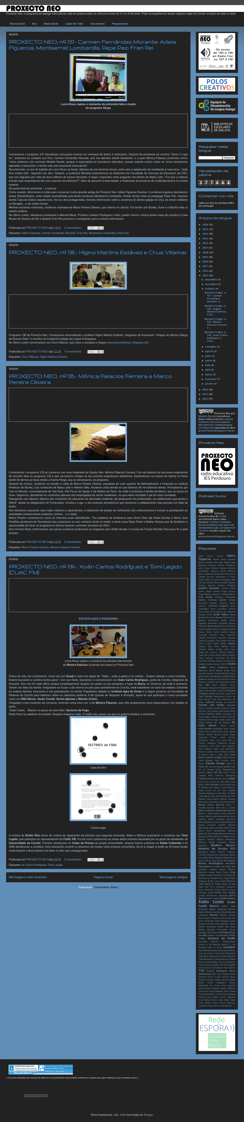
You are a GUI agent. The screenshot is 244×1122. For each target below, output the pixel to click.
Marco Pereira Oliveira (35, 547)
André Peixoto (228, 582)
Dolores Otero (228, 679)
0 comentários (73, 227)
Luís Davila (225, 784)
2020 (205, 252)
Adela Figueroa (31, 233)
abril (208, 369)
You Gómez (213, 1005)
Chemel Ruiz (205, 646)
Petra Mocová (222, 889)
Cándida (208, 629)
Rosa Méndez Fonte (225, 923)
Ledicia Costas (206, 778)
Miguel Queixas (207, 839)
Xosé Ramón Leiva (208, 1002)
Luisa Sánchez (228, 787)
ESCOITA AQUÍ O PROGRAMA (98, 618)
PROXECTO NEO (37, 227)
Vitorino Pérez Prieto (210, 977)
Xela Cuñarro (228, 985)
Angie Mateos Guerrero (210, 594)
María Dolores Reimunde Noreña (217, 810)
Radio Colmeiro (213, 898)
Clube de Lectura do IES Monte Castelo (217, 655)
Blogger (148, 1114)
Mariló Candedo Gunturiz (221, 819)
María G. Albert (206, 813)
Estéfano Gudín (223, 693)
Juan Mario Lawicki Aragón (217, 756)
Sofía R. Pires (214, 947)
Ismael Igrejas (214, 734)
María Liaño (211, 816)
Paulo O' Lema (213, 883)
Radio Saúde (51, 23)
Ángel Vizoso (228, 591)
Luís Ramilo (214, 787)
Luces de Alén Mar (219, 781)
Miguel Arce (229, 836)
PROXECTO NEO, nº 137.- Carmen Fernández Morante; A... (215, 297)
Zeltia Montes (225, 1005)
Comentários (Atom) (106, 887)
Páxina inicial (17, 23)
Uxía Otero (217, 974)
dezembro (211, 279)
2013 (205, 394)
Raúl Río (216, 912)
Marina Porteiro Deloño (212, 825)
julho (208, 356)
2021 (205, 247)
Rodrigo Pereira (206, 923)
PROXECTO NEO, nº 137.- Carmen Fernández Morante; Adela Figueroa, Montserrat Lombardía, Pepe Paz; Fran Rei (92, 45)
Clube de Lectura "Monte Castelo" (217, 652)
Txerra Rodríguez (217, 970)
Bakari (232, 614)
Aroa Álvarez (216, 611)
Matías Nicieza (220, 833)
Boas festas (214, 626)
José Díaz (215, 746)
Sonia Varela (217, 950)
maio (208, 365)
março (209, 374)
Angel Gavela (213, 591)
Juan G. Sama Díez (219, 754)
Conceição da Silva (225, 658)
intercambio (205, 728)
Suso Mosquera (228, 953)
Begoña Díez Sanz (207, 617)
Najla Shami (209, 857)
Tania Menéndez (206, 959)
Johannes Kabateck (217, 743)
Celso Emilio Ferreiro (225, 640)
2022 (205, 243)
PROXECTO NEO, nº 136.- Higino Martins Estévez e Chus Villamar (98, 252)
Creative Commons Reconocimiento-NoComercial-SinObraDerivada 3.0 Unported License (217, 526)
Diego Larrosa (214, 679)
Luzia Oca (211, 790)
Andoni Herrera (214, 582)
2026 (205, 224)
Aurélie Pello (205, 614)
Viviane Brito (228, 977)
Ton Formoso (216, 967)
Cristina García (213, 664)
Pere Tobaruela (206, 889)
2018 (205, 261)
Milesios (202, 842)
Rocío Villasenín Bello (209, 921)
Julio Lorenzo (222, 760)
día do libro (204, 676)
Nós (34, 23)
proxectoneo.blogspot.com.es (217, 430)
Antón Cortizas (208, 599)
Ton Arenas (204, 967)
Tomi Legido (55, 864)
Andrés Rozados (209, 588)
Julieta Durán (228, 757)
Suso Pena (203, 956)
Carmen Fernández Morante (58, 233)
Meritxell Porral (216, 836)
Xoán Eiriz (203, 991)
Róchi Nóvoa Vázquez (209, 918)
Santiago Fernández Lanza (221, 929)
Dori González (222, 682)
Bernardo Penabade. (218, 623)
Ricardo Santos (227, 915)
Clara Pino (230, 649)
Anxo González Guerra (223, 608)
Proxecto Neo (222, 413)
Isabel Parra (204, 731)
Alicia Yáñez (204, 579)
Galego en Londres (225, 702)
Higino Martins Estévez (54, 356)
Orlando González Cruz (217, 875)
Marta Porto (205, 830)
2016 (205, 270)
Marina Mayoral (228, 822)
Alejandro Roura (222, 574)
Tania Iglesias (228, 956)
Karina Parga (215, 763)
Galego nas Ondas (211, 704)
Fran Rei (82, 233)
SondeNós (229, 947)
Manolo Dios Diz (211, 796)
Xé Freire (215, 985)
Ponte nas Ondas (225, 892)
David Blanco (215, 670)
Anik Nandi (205, 597)
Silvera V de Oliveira (209, 944)
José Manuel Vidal (208, 748)
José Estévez (228, 746)
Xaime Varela (221, 979)
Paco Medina (212, 878)
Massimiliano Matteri (224, 830)
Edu (207, 684)
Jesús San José (217, 740)
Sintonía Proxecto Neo (211, 515)
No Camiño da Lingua (221, 866)
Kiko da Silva (211, 766)
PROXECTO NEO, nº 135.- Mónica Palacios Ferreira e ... (216, 323)
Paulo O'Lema (228, 884)
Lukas (201, 790)
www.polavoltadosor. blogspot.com (127, 342)
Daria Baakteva (218, 667)
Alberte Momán (219, 568)
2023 (205, 238)
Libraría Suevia (221, 778)
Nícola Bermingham (226, 860)
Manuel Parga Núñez (209, 799)
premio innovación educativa (213, 895)
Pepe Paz (123, 233)
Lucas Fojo (204, 781)
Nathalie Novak (222, 857)
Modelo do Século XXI (217, 848)
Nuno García (222, 872)
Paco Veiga (224, 878)
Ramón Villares (205, 912)
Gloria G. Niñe (228, 708)
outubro (210, 288)
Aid (215, 562)
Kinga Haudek (224, 766)
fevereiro (211, 379)
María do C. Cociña (225, 807)
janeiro (209, 383)
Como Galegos (206, 658)
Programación (120, 23)
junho (209, 360)
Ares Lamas (204, 611)
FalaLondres (219, 696)
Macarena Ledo (214, 793)
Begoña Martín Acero (225, 617)
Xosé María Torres (208, 1000)
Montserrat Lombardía (102, 233)
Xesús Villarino (227, 988)
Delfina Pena (229, 673)
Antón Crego (227, 599)
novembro (211, 284)
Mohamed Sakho (207, 852)
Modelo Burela (207, 416)
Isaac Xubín (229, 728)
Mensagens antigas (174, 877)
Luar (232, 778)
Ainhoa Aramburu (226, 565)
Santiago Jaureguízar (208, 932)
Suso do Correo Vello (209, 953)
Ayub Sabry (220, 614)
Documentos (97, 23)
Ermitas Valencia (218, 690)
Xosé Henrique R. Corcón (210, 994)
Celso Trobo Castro (209, 643)
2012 (205, 398)
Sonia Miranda (205, 950)
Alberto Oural (218, 571)
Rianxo (214, 914)
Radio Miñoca (228, 898)
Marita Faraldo (216, 827)
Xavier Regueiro (216, 982)
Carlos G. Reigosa (220, 629)
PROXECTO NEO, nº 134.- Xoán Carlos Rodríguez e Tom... (216, 336)
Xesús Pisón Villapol (209, 988)
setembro (211, 346)
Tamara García (215, 956)
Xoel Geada (229, 991)
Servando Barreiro (209, 941)
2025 (205, 229)
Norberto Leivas (207, 872)
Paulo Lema (213, 881)
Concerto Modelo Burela (211, 661)
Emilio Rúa (204, 690)
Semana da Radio (221, 938)
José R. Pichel (220, 751)
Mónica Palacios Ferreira (65, 547)
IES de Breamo (222, 722)
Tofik (220, 964)
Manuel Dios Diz (227, 796)
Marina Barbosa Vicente (210, 822)
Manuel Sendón (227, 799)
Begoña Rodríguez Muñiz (213, 620)
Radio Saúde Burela (217, 904)
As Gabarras (229, 611)
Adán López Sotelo (211, 556)
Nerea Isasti (211, 860)
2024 (205, 233)
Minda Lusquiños (218, 842)
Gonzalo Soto (205, 711)
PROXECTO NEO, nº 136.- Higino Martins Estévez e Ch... (215, 310)
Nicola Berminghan (211, 863)
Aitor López (204, 568)
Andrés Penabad (226, 585)
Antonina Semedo (208, 603)
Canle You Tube (74, 23)
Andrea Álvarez (207, 585)
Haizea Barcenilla (220, 711)
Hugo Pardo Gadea (222, 719)
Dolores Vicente (206, 682)
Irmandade (218, 728)
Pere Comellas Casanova (222, 886)
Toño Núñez (229, 967)
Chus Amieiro (221, 646)
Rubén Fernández (207, 926)
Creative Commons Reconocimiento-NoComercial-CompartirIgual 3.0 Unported (216, 423)
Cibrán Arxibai (215, 649)
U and (222, 516)
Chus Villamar (30, 356)
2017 (205, 266)
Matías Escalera (206, 833)
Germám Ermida (213, 708)
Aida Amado (224, 562)
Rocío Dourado (228, 918)
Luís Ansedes (212, 784)
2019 (205, 256)
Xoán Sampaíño (216, 991)
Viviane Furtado (206, 979)
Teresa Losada (211, 964)
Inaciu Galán (227, 725)
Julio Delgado (206, 760)
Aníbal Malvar (228, 594)
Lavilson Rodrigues (225, 775)
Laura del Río (214, 772)
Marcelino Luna (206, 802)
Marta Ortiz (229, 827)
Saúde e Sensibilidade (218, 935)
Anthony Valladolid (225, 597)
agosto (209, 351)
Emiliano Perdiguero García (222, 687)
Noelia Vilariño (227, 869)
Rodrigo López (228, 921)
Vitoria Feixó (229, 974)
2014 (205, 389)
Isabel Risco (217, 731)
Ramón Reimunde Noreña (222, 909)
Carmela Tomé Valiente (222, 635)
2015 (205, 275)
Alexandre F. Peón (225, 576)
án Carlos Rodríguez (34, 864)
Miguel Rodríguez (226, 839)
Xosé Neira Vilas (226, 1000)
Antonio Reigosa (218, 605)
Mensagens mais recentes (28, 877)
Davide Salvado (214, 673)
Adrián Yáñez (219, 559)
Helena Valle (214, 713)
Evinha (208, 696)
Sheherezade (229, 941)
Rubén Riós (223, 926)
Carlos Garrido (220, 632)
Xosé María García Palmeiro (221, 997)
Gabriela (210, 702)
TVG (201, 970)
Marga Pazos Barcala (211, 804)
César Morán (228, 643)
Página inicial (103, 877)
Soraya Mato (229, 950)
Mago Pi (226, 793)
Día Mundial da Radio (220, 676)
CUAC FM (224, 664)
